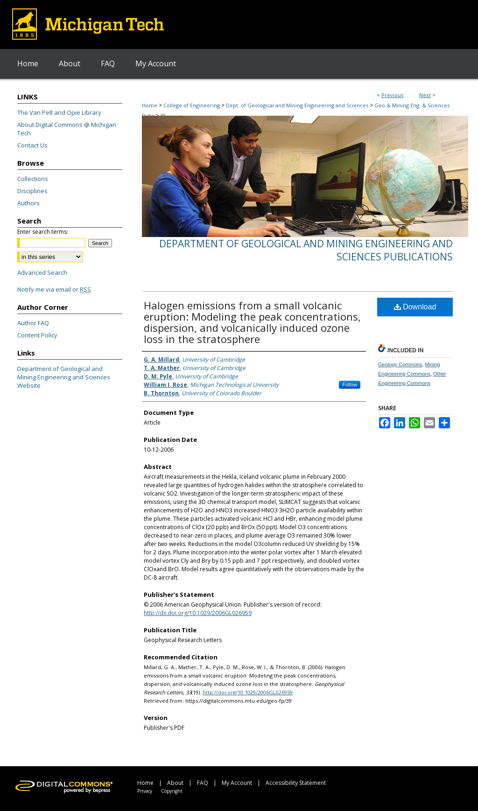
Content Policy (37, 335)
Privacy (144, 791)
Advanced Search (42, 272)
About (175, 783)
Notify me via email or (54, 289)
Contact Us (32, 145)
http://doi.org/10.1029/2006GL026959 (248, 692)
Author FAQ (33, 323)
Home (149, 105)
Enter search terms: (42, 232)
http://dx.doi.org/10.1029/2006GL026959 (198, 613)
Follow (349, 384)
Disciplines (32, 191)
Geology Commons (400, 364)
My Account (237, 783)
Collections (32, 179)
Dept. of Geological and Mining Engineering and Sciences (297, 105)
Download (415, 307)
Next (425, 94)
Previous (392, 94)
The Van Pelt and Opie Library (59, 112)
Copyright (172, 791)
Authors (28, 203)
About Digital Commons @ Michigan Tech (66, 128)
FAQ (202, 783)
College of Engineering (191, 105)
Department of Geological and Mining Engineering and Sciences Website (63, 377)
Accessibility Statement (296, 783)
